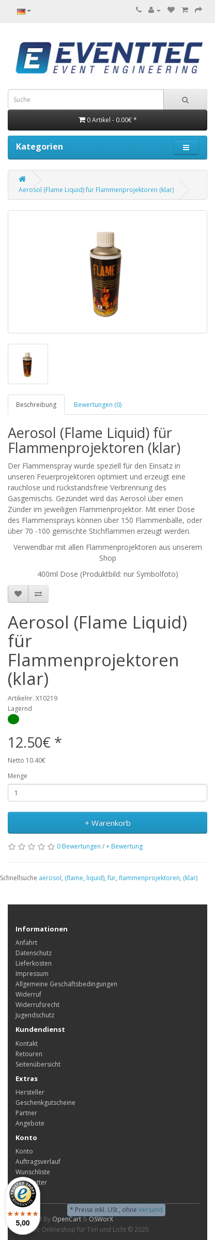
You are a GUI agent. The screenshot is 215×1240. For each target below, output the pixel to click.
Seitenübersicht (38, 1064)
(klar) (190, 877)
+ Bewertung (124, 846)
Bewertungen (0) (97, 404)
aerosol (50, 877)
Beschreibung (36, 404)
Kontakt (27, 1043)
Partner (26, 1112)
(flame (74, 877)
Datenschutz (34, 953)
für (112, 877)
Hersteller (30, 1092)
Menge (17, 775)
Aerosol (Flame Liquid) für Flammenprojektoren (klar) (96, 189)
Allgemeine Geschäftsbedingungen (66, 984)
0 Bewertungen (79, 846)
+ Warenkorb (108, 823)
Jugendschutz (35, 1015)
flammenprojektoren (149, 877)
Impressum (32, 973)
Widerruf (28, 994)
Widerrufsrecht (37, 1004)
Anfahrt (26, 942)
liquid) (95, 877)
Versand (151, 1209)
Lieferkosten (34, 963)
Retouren (29, 1053)
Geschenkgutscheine (45, 1102)
